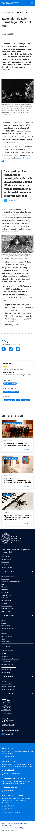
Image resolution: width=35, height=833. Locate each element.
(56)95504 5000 (9, 770)
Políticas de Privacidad (10, 731)
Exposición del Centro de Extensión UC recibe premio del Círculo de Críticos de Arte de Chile (17, 517)
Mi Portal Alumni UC (7, 664)
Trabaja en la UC (6, 661)
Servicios (5, 646)
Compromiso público (11, 392)
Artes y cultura (9, 400)
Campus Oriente (6, 559)
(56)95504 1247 (9, 808)
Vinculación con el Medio (12, 423)
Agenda (3, 623)
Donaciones (4, 598)
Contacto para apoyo (10, 787)
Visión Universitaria (10, 458)
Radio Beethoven (6, 636)
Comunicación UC (9, 615)
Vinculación (4, 587)
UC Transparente (6, 600)
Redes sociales (5, 625)
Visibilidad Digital (6, 825)
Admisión (4, 603)
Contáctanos (7, 676)
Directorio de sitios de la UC (9, 686)
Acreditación (7, 693)
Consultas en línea (6, 684)
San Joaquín (5, 562)
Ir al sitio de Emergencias (12, 773)
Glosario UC (4, 639)
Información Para (6, 606)
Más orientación (9, 790)
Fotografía (25, 400)
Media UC (4, 633)
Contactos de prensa (7, 689)
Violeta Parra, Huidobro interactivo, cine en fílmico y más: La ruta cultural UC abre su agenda (17, 480)
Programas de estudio (8, 576)
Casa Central (5, 556)
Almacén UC (5, 653)
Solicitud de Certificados (8, 667)
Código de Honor (6, 595)
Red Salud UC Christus (8, 650)
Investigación (5, 579)
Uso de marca (5, 641)
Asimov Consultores (19, 823)
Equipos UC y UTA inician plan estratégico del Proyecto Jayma (16, 444)
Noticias (10, 12)
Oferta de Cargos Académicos (10, 659)
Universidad (4, 589)
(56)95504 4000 (9, 756)
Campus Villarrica (6, 567)
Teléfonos (4, 681)
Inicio (2, 12)
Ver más (28, 449)
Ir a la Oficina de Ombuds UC (13, 812)
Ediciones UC (5, 592)
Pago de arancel (6, 672)
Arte (18, 400)
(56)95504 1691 (9, 806)
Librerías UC (4, 656)
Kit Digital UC (12, 830)
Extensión (4, 584)
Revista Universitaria (7, 631)
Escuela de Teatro (10, 383)
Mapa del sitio (7, 734)
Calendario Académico (8, 608)
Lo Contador (5, 564)
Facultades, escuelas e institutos (11, 581)
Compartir (12, 201)
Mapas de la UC (6, 611)
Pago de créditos (6, 669)
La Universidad (8, 571)
